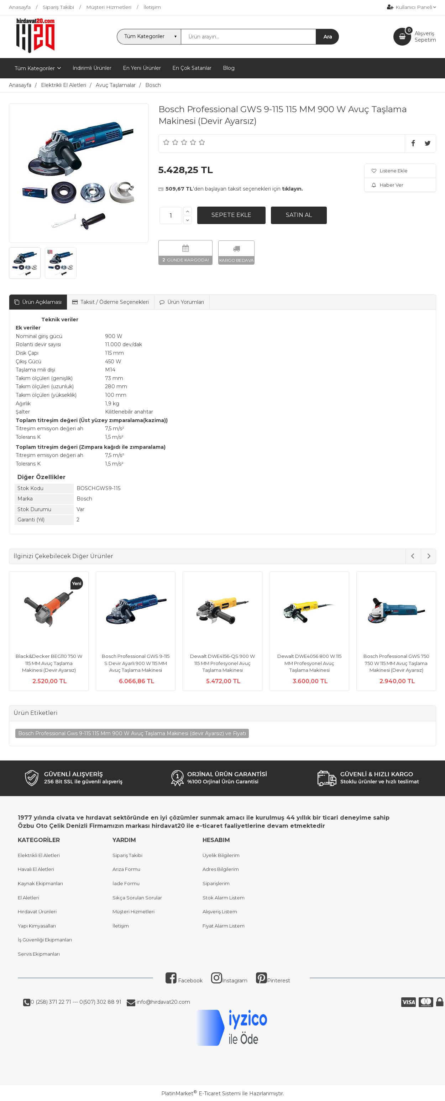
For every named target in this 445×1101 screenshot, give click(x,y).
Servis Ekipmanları (39, 954)
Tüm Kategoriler (35, 68)
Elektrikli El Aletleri (39, 855)
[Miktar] (170, 215)
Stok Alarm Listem (224, 897)
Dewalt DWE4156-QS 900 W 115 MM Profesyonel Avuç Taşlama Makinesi (222, 663)
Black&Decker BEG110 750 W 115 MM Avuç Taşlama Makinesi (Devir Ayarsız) (49, 663)
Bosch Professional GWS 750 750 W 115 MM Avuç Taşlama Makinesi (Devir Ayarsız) (396, 663)
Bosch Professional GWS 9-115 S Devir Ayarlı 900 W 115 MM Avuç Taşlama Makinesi (135, 663)
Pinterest (273, 980)
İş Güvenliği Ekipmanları (45, 939)
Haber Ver (387, 185)
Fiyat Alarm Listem (224, 926)
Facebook (184, 980)
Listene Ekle (390, 170)
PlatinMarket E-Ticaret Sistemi (201, 1093)
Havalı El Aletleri (36, 869)
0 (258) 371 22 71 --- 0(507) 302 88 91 (76, 1002)
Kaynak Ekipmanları (40, 883)
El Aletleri (28, 897)
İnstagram (229, 980)
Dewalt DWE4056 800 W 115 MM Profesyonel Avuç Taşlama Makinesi (309, 663)
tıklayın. (292, 189)
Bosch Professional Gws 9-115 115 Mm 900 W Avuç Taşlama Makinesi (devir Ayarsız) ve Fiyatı (132, 733)
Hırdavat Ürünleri (37, 911)
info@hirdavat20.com (162, 1002)
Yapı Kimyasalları (37, 926)
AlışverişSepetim (425, 36)
